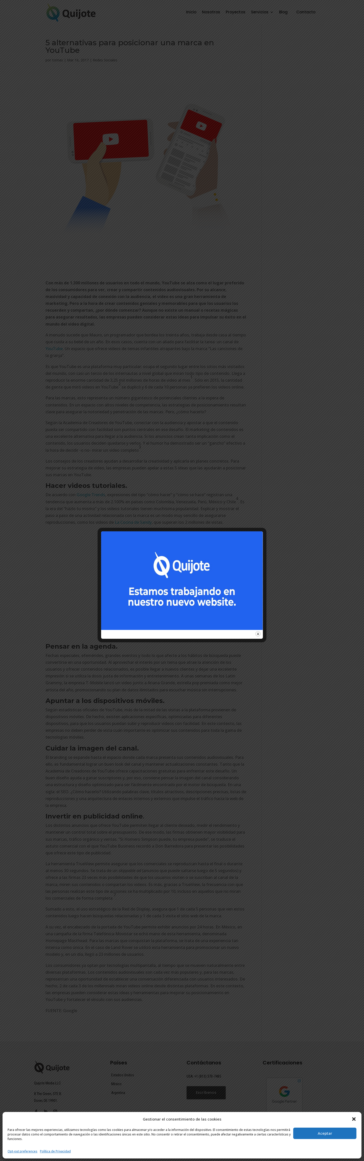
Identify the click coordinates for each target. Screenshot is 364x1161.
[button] (353, 1119)
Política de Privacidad (55, 1151)
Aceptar (325, 1133)
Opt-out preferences (22, 1151)
